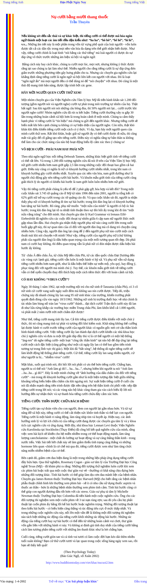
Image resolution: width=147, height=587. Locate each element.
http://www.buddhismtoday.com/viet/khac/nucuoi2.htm (79, 562)
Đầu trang (140, 581)
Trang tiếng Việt (134, 2)
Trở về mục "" (73, 581)
